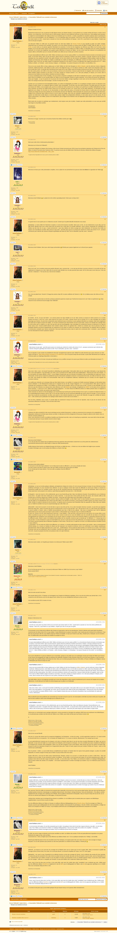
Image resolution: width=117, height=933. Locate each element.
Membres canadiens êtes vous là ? (20, 917)
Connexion (24, 13)
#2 (104, 116)
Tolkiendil (12, 929)
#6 (104, 219)
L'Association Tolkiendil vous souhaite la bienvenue (43, 17)
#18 (104, 563)
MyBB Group (23, 931)
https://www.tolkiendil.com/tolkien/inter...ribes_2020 (41, 151)
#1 (104, 26)
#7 (104, 244)
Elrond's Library (81, 803)
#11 (104, 341)
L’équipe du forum (18, 929)
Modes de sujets (103, 24)
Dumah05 (17, 472)
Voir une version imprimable (17, 921)
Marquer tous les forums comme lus (47, 929)
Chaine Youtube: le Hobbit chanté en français (37, 576)
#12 (104, 368)
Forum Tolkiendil (14, 17)
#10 (104, 315)
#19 (104, 589)
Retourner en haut (27, 929)
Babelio (68, 387)
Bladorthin (56, 563)
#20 (104, 615)
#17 (104, 539)
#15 (104, 461)
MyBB (13, 931)
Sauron (91, 914)
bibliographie (85, 839)
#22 (104, 773)
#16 (104, 483)
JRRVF (87, 387)
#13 (104, 410)
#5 (104, 195)
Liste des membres (89, 10)
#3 (104, 139)
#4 (104, 167)
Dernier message (86, 914)
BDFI (62, 864)
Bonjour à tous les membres (18, 914)
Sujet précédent (15, 899)
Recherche (78, 10)
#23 (104, 820)
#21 (104, 730)
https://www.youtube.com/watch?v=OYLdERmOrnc (51, 354)
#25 (104, 874)
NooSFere (45, 864)
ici (84, 864)
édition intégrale (81, 66)
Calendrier (99, 10)
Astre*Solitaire (17, 41)
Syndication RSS (60, 929)
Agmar (17, 550)
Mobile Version (35, 929)
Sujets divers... (24, 17)
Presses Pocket (77, 43)
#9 (104, 291)
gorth (53, 914)
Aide (106, 10)
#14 (104, 437)
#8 (104, 266)
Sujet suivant (23, 899)
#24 (104, 847)
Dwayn (17, 126)
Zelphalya (53, 917)
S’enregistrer (31, 13)
